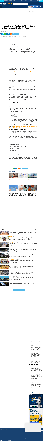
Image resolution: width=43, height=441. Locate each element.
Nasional (10, 236)
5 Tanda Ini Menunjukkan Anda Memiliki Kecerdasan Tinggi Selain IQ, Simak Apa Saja (13, 182)
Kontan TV (16, 439)
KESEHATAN (2, 23)
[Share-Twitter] (3, 34)
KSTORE (5, 0)
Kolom (16, 437)
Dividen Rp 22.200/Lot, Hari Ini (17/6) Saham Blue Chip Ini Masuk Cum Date (36, 343)
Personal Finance (10, 8)
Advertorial (31, 438)
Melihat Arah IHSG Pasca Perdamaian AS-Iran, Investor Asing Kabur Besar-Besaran (36, 360)
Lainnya (41, 10)
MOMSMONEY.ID (25, 0)
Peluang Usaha (2, 440)
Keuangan (11, 242)
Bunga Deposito (25, 438)
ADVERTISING (33, 0)
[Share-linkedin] (7, 34)
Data (20, 8)
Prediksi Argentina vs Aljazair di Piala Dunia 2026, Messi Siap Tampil (36, 369)
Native (31, 437)
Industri (1, 438)
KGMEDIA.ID (29, 0)
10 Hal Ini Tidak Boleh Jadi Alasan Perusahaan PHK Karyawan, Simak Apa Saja (32, 194)
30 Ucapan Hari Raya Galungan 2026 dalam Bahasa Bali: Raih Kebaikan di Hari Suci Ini (36, 374)
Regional (9, 438)
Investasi (10, 253)
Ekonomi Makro (25, 439)
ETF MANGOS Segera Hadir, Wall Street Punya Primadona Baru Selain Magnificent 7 (36, 380)
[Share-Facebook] (1, 34)
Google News (23, 161)
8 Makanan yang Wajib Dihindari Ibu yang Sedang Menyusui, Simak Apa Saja (22, 194)
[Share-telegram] (9, 34)
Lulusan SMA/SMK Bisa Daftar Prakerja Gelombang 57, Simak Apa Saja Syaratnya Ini (13, 194)
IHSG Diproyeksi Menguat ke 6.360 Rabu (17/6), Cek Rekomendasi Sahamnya (36, 355)
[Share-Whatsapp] (5, 34)
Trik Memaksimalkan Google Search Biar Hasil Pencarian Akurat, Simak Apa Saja (22, 182)
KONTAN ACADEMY (9, 0)
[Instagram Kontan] (42, 430)
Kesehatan (9, 440)
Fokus (8, 437)
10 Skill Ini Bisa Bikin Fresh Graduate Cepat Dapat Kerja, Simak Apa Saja (32, 182)
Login (38, 0)
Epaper (1, 0)
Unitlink (24, 437)
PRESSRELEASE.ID (14, 0)
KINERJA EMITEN (20, 0)
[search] (20, 4)
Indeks (36, 229)
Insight (16, 438)
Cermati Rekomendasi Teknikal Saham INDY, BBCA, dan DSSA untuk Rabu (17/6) (36, 349)
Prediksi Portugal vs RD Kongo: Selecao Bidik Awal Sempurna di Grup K (36, 386)
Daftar (41, 0)
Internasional (3, 8)
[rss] (11, 34)
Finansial (10, 265)
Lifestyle (16, 8)
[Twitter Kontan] (41, 430)
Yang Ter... (9, 439)
